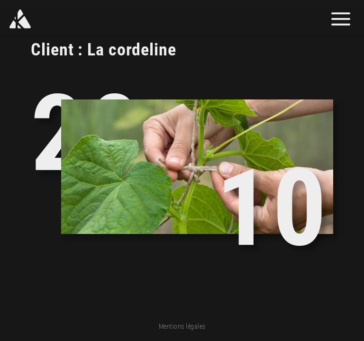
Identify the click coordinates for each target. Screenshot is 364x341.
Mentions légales (182, 326)
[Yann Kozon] (48, 18)
